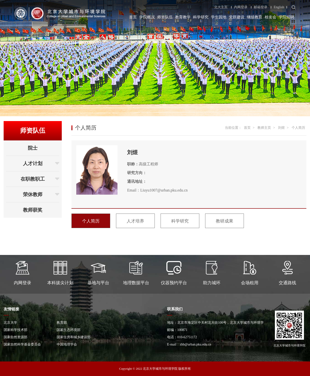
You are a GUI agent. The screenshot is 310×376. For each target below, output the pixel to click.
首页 (133, 17)
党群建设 (236, 17)
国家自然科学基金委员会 (22, 344)
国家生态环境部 (68, 330)
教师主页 (264, 128)
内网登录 (241, 7)
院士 (33, 148)
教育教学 (183, 17)
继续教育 (254, 17)
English (279, 7)
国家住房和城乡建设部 (74, 337)
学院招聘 (286, 17)
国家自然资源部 (15, 337)
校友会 (270, 17)
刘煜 (281, 128)
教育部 (62, 322)
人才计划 (41, 163)
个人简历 (298, 128)
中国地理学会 (67, 344)
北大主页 (221, 7)
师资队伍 (165, 17)
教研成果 (224, 221)
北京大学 (10, 322)
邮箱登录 (260, 7)
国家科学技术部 (15, 330)
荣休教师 (41, 194)
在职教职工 (40, 179)
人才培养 (135, 221)
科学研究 (201, 17)
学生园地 (218, 17)
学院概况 (147, 17)
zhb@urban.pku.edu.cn (195, 344)
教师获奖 (32, 210)
